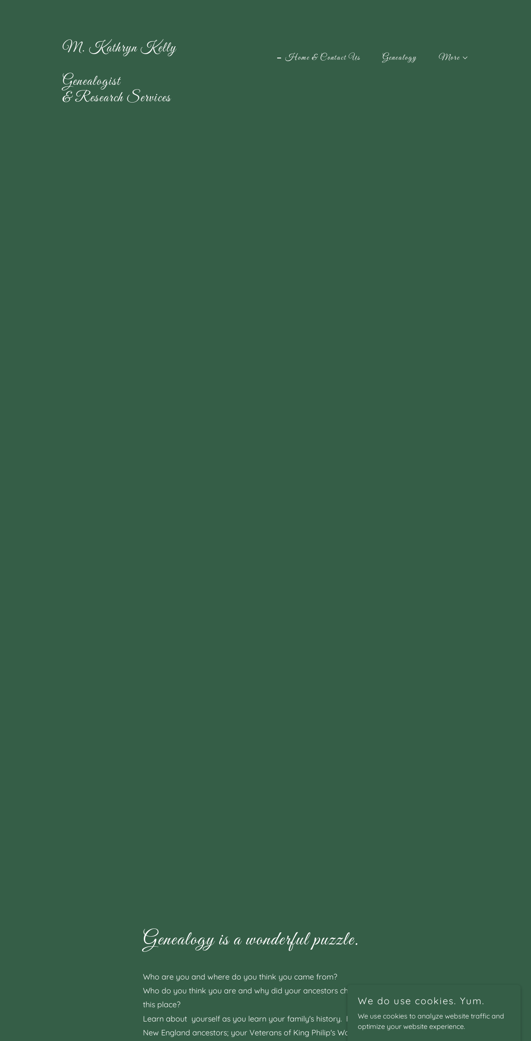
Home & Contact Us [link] (322, 58)
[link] (119, 98)
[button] (450, 58)
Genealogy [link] (399, 58)
